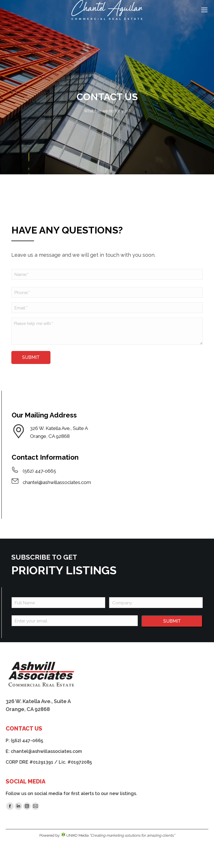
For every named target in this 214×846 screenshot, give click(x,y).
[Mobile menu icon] (204, 10)
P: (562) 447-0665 (24, 740)
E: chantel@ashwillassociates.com (44, 751)
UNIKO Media (75, 835)
